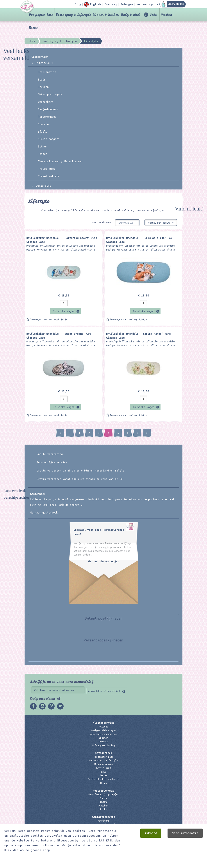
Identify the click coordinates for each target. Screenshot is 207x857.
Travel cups (46, 168)
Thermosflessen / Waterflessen (60, 161)
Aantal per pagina (160, 222)
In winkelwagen (64, 311)
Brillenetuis (47, 72)
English (103, 737)
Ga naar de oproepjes (103, 561)
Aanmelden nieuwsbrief (104, 691)
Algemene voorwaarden (103, 734)
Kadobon (103, 805)
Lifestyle (44, 62)
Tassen (42, 153)
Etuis (42, 79)
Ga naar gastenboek (44, 512)
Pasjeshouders (48, 109)
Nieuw (33, 28)
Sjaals (42, 131)
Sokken (42, 146)
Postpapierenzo (103, 790)
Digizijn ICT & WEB (167, 853)
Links (103, 809)
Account (103, 726)
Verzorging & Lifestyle (73, 15)
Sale (153, 15)
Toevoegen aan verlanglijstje (48, 319)
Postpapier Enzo (41, 15)
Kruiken (43, 86)
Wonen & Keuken (106, 15)
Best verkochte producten (103, 779)
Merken (166, 15)
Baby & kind (130, 15)
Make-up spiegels (50, 94)
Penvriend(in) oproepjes (103, 794)
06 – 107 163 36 (103, 828)
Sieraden (44, 124)
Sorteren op (127, 223)
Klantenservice (103, 722)
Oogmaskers (45, 101)
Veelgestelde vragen (103, 730)
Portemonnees (47, 116)
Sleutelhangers (48, 138)
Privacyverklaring (103, 745)
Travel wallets (48, 176)
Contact (103, 741)
